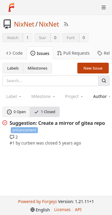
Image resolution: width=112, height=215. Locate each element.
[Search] (104, 81)
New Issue (92, 68)
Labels (13, 68)
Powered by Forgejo (37, 201)
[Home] (11, 7)
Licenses (62, 209)
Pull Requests (73, 53)
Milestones (37, 68)
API (78, 209)
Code (14, 53)
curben (28, 143)
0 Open (16, 111)
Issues (39, 53)
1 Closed (44, 111)
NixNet (24, 24)
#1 (12, 143)
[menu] (40, 210)
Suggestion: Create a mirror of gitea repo (57, 123)
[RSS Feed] (66, 24)
